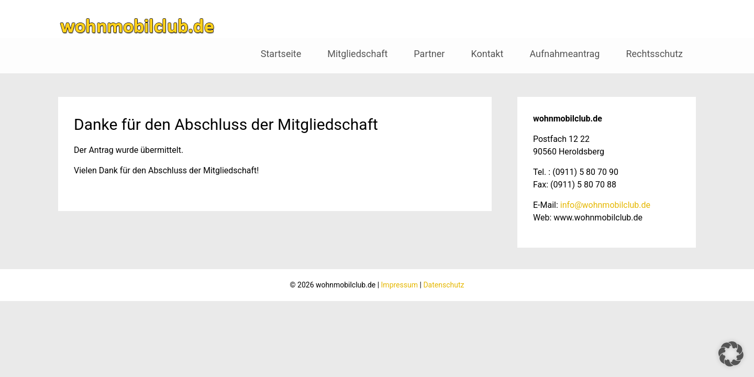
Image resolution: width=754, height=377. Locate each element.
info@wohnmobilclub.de (605, 205)
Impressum (399, 285)
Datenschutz (443, 285)
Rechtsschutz (654, 53)
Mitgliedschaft (357, 53)
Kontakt (487, 53)
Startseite (281, 53)
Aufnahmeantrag (564, 53)
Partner (429, 53)
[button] (731, 354)
